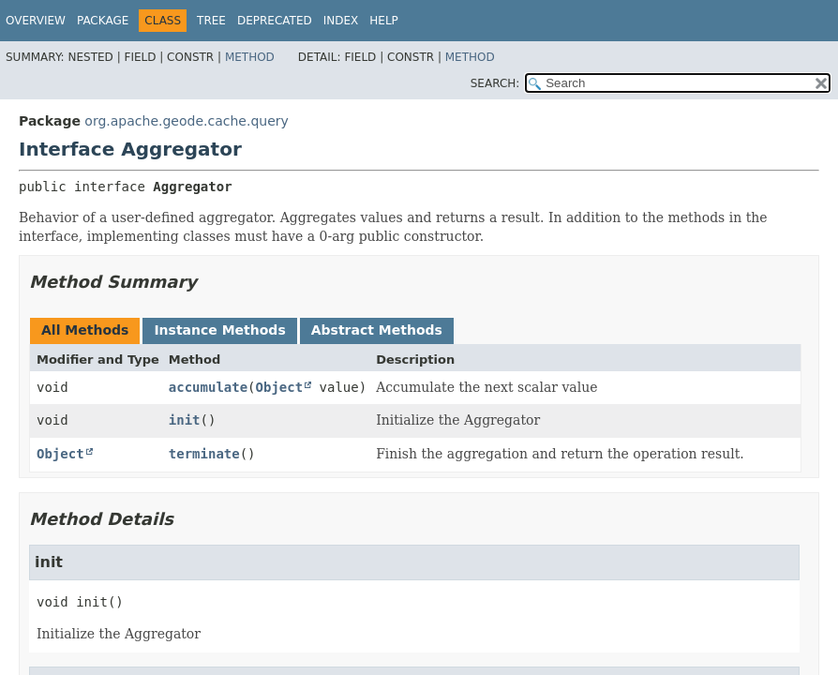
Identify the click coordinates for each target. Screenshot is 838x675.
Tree (211, 20)
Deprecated (274, 20)
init (185, 420)
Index (341, 20)
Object (280, 387)
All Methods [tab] (84, 330)
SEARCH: (495, 83)
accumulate (208, 387)
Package (102, 20)
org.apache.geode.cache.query (186, 120)
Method (250, 57)
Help (383, 20)
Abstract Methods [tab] (376, 330)
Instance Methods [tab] (219, 330)
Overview (36, 20)
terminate (204, 453)
